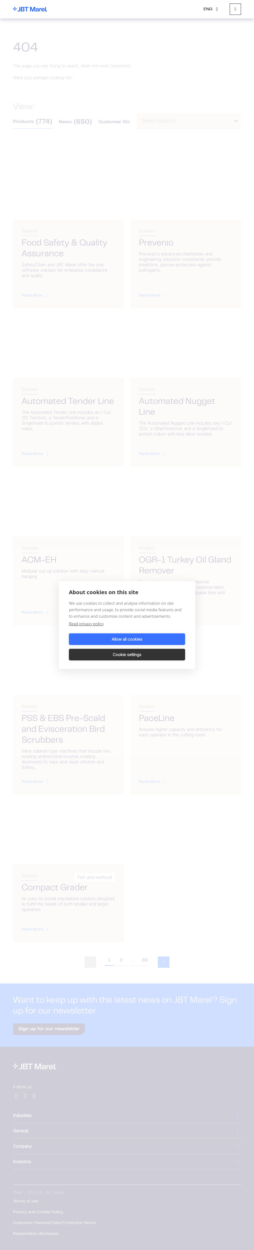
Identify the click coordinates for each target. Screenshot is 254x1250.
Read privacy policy (86, 631)
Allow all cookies (97, 646)
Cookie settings (157, 646)
